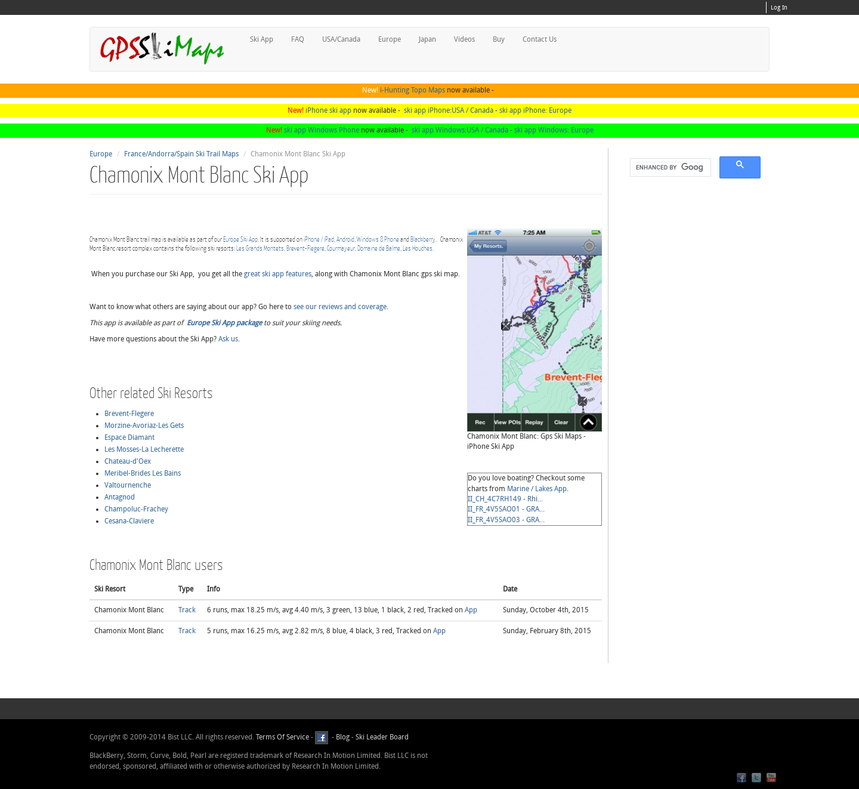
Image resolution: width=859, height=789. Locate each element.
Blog (343, 737)
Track (187, 610)
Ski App (261, 39)
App (471, 610)
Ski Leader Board (381, 737)
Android (345, 239)
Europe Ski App (240, 239)
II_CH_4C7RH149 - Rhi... (505, 499)
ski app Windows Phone (321, 130)
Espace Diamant (129, 437)
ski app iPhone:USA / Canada (448, 110)
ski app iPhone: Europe (535, 110)
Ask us (228, 339)
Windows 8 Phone (378, 239)
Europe (389, 39)
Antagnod (119, 497)
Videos (464, 39)
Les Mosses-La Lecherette (144, 449)
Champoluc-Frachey (136, 509)
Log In (779, 7)
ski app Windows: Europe (554, 130)
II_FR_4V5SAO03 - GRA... (506, 520)
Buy (499, 39)
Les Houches (417, 248)
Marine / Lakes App (537, 489)
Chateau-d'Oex (127, 461)
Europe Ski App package (224, 323)
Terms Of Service (282, 737)
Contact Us (540, 39)
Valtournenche (127, 485)
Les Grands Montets (260, 248)
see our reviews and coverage (340, 307)
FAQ (297, 39)
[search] (669, 168)
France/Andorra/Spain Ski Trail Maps (181, 154)
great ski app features (277, 274)
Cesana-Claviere (129, 521)
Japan (427, 39)
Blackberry (422, 239)
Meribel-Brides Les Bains (142, 473)
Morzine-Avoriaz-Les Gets (144, 425)
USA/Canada (341, 39)
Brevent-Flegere (305, 248)
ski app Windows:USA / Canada (460, 130)
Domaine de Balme (378, 248)
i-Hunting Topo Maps (412, 90)
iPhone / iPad (319, 239)
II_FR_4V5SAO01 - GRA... (506, 509)
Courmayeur (341, 248)
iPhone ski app (328, 110)
